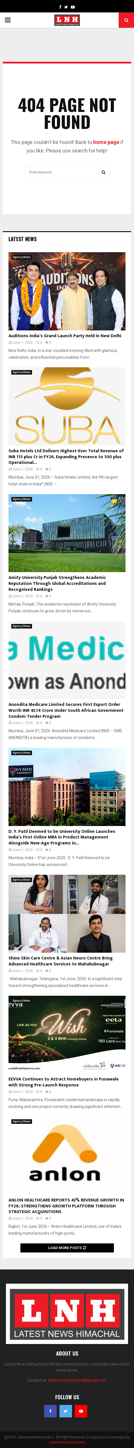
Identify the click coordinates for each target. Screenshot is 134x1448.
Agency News (22, 257)
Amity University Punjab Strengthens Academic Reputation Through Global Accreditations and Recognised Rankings (57, 583)
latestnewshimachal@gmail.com (77, 1380)
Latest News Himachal (67, 1442)
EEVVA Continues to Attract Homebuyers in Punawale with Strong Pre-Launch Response (63, 1082)
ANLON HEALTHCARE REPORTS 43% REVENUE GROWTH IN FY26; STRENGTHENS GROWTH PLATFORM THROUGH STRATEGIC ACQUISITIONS (66, 1206)
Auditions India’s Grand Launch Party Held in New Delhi (64, 336)
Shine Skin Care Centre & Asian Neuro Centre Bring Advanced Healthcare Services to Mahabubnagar (60, 961)
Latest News (22, 239)
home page (106, 142)
